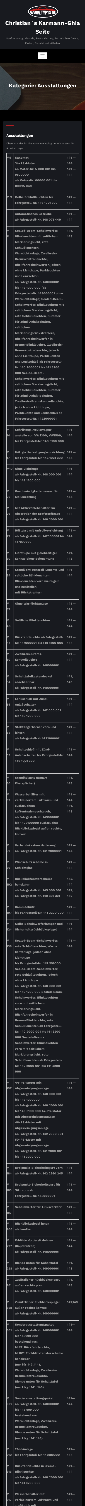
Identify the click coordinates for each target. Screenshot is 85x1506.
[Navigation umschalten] (42, 53)
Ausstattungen (18, 132)
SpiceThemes (42, 1500)
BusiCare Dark (66, 1496)
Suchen (12, 1435)
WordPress (38, 1496)
